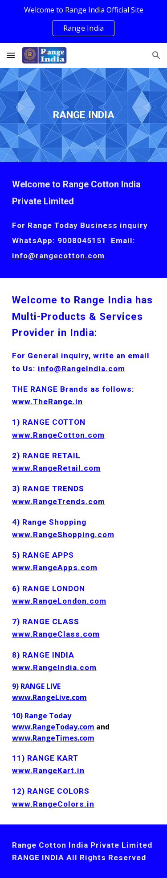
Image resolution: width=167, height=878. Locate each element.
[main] (83, 115)
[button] (10, 55)
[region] (83, 21)
